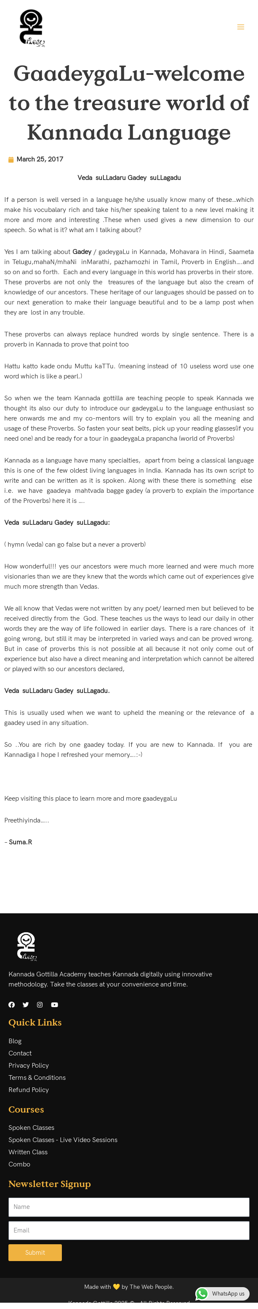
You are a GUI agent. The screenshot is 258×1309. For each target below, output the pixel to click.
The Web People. (152, 1287)
